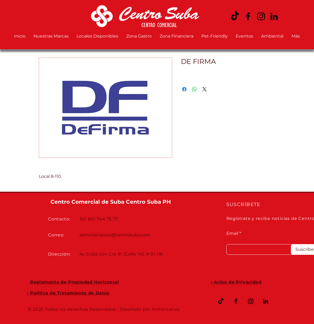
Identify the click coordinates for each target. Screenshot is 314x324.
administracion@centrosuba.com (115, 234)
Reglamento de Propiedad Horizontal (74, 282)
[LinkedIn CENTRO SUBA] (274, 16)
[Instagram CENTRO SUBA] (261, 16)
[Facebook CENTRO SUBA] (248, 16)
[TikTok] (220, 301)
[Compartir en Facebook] (184, 89)
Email (232, 233)
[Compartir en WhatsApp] (194, 89)
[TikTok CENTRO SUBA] (235, 16)
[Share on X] (204, 89)
